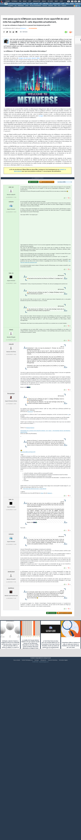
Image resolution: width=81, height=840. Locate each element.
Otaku (42, 562)
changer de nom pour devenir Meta (29, 81)
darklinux (11, 657)
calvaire (11, 271)
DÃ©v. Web (45, 3)
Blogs (24, 1)
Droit (56, 1)
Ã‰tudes (50, 1)
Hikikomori (49, 562)
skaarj (11, 399)
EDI (50, 3)
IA (27, 3)
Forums (7, 1)
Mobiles (72, 3)
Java (40, 3)
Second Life (30, 481)
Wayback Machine (30, 497)
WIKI (55, 5)
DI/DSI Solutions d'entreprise (14, 3)
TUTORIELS (10, 5)
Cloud (24, 3)
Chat (29, 1)
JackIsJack (11, 641)
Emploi (44, 1)
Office (67, 3)
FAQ (20, 1)
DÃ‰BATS (50, 5)
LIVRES (26, 5)
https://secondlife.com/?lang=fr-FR (27, 521)
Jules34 (11, 413)
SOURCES (44, 5)
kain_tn (11, 342)
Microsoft (36, 3)
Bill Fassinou (23, 51)
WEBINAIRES (21, 5)
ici (68, 484)
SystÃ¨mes (77, 3)
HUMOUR (64, 5)
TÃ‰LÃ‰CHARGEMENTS (35, 5)
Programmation (56, 3)
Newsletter (36, 1)
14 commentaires (33, 51)
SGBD (63, 3)
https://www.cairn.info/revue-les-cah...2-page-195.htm (34, 558)
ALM (31, 3)
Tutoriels (14, 1)
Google (41, 139)
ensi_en (11, 256)
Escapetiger (11, 463)
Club (61, 1)
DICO (59, 5)
